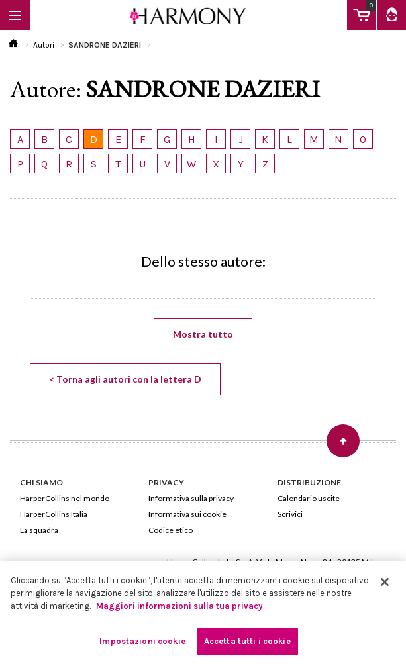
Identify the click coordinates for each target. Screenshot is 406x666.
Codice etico (170, 530)
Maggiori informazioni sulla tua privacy (179, 606)
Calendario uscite (309, 498)
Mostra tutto (203, 334)
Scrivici (290, 514)
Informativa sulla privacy (191, 498)
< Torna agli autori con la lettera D (125, 379)
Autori (43, 45)
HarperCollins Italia (53, 514)
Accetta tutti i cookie (247, 641)
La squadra (39, 530)
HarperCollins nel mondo (64, 498)
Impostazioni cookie (142, 641)
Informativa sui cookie (187, 514)
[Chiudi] (384, 581)
